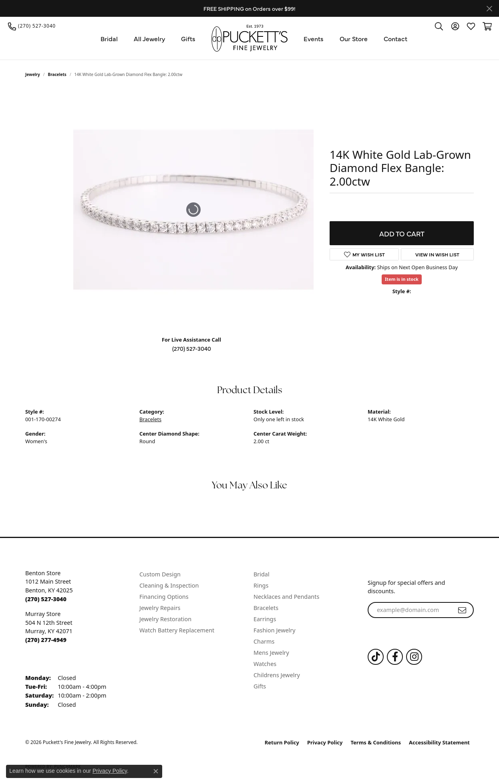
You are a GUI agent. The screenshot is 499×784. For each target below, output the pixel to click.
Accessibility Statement (439, 742)
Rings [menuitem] (261, 585)
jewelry (32, 74)
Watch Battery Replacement (176, 630)
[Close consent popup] (155, 771)
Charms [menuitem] (264, 641)
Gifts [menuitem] (260, 686)
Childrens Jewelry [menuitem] (277, 675)
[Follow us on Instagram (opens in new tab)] (414, 657)
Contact (395, 38)
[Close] (489, 9)
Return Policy (282, 742)
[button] (439, 26)
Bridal (109, 38)
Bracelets (57, 74)
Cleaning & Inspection (169, 585)
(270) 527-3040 (191, 348)
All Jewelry (149, 38)
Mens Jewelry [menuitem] (271, 652)
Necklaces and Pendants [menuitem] (286, 596)
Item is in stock (402, 279)
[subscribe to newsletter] (462, 610)
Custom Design (160, 574)
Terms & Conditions (376, 742)
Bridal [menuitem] (262, 574)
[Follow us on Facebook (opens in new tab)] (395, 657)
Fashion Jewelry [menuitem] (275, 630)
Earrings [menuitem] (265, 619)
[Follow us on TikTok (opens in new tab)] (376, 657)
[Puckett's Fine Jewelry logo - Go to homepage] (249, 38)
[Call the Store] (45, 599)
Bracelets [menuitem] (266, 608)
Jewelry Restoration (165, 619)
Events (314, 38)
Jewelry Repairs (159, 608)
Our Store (354, 38)
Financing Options (164, 596)
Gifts (188, 38)
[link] (32, 26)
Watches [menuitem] (265, 664)
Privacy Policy (325, 742)
